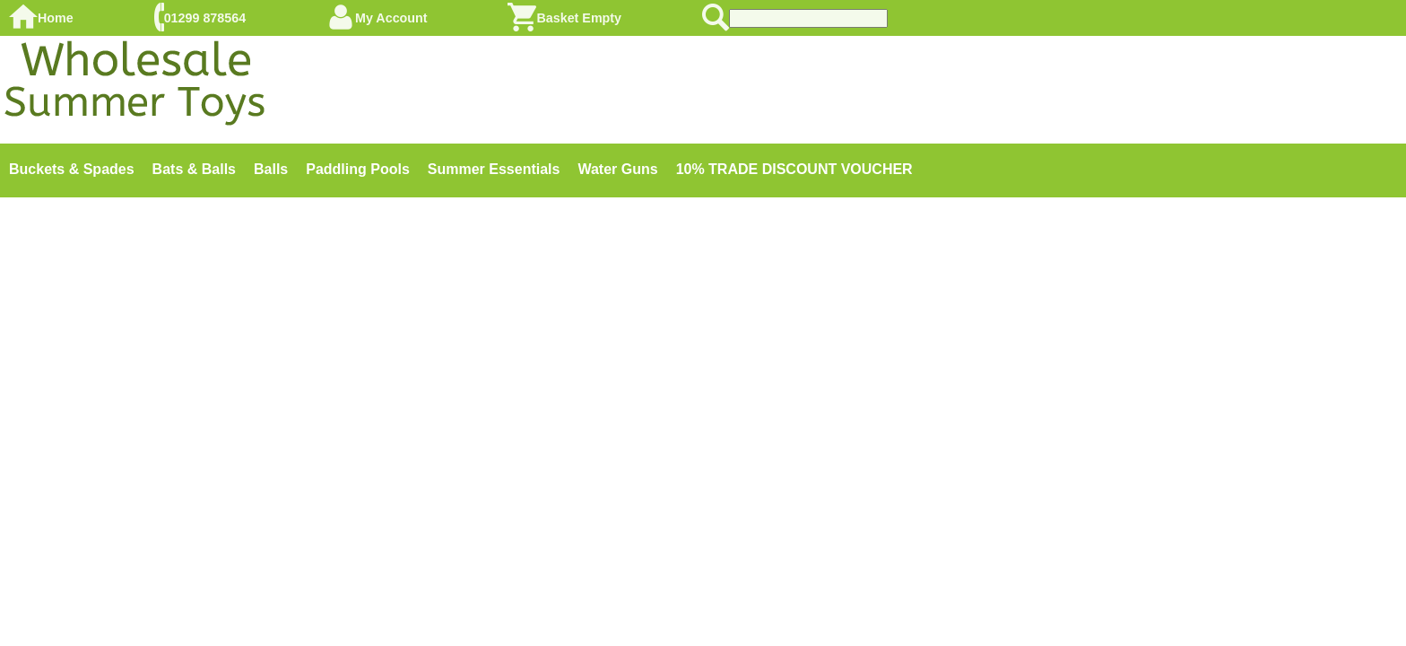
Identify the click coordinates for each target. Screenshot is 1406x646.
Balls (271, 169)
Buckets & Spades (72, 169)
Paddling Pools (358, 169)
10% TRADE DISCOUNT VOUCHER (794, 169)
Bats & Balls (194, 169)
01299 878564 (205, 18)
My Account (391, 18)
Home (56, 18)
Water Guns (617, 169)
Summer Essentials (494, 169)
